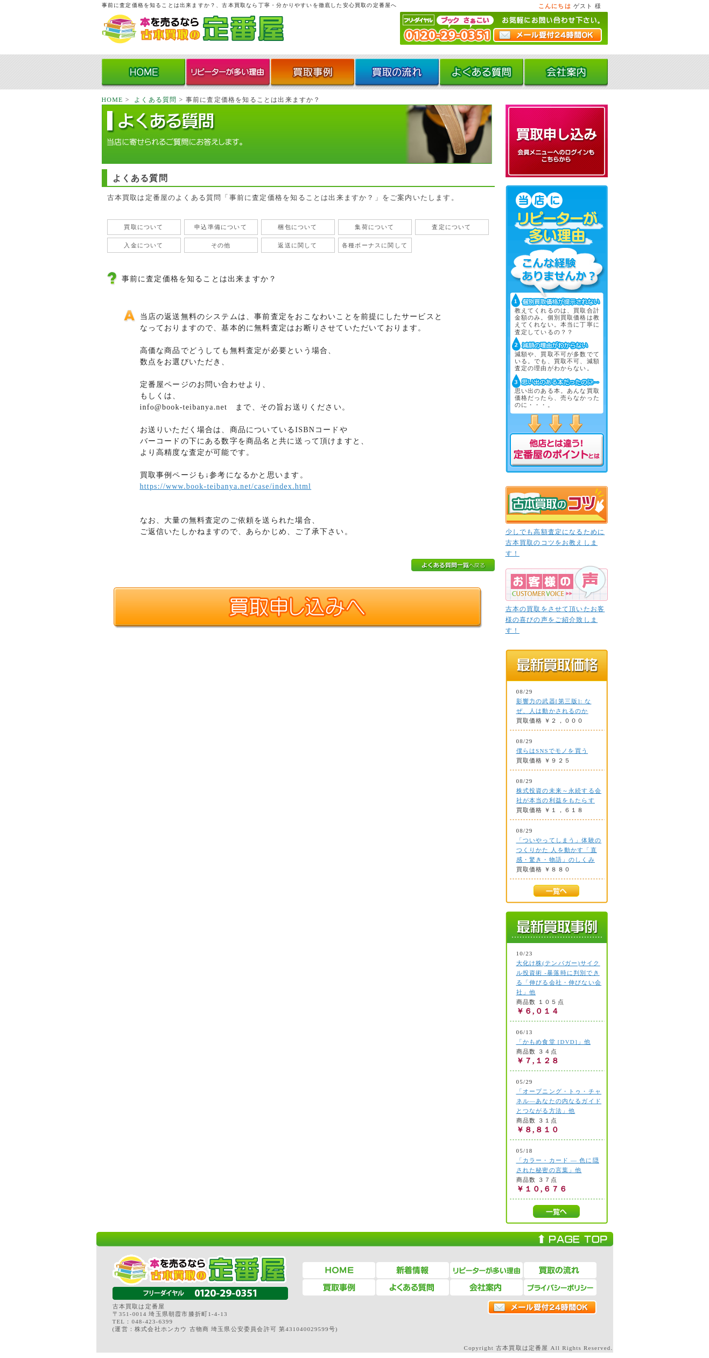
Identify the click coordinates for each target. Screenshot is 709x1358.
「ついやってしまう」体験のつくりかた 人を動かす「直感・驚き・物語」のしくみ (559, 850)
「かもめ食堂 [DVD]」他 (553, 1041)
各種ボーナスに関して (375, 245)
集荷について (374, 227)
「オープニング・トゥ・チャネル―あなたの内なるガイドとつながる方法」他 (559, 1101)
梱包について (297, 227)
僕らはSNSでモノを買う (552, 750)
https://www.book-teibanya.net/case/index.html (226, 486)
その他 (221, 245)
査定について (451, 227)
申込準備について (220, 227)
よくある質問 (155, 99)
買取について (143, 227)
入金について (143, 245)
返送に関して (297, 245)
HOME (112, 99)
